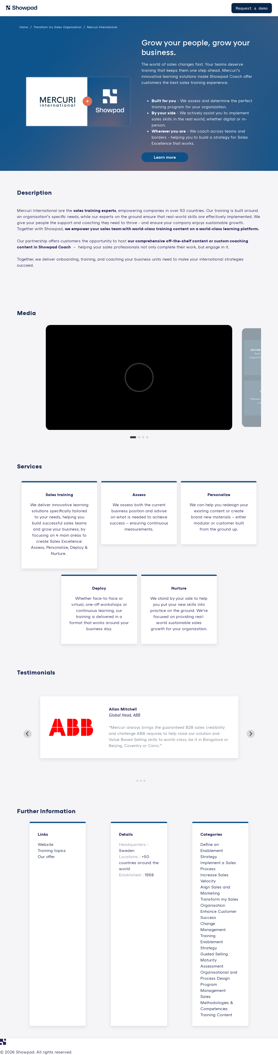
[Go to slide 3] (141, 781)
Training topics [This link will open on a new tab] (52, 850)
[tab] (133, 437)
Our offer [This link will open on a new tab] (46, 856)
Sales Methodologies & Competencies (216, 1002)
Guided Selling (214, 953)
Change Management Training (213, 929)
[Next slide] (251, 734)
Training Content (216, 1014)
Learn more (165, 157)
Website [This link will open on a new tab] (45, 844)
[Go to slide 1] (133, 780)
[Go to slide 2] (137, 781)
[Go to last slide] (28, 734)
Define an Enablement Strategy (211, 850)
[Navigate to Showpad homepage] (21, 8)
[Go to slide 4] (144, 781)
